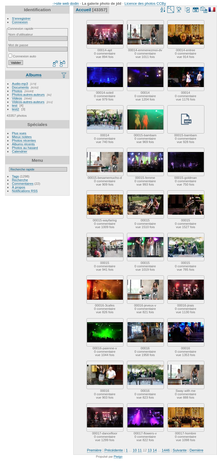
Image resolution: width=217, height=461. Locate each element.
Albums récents (23, 144)
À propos (18, 187)
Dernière (196, 450)
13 (150, 450)
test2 (15, 109)
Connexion (20, 22)
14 (155, 450)
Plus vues (19, 133)
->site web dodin (65, 3)
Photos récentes (24, 140)
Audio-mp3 (20, 83)
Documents (20, 87)
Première (94, 450)
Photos (17, 91)
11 (140, 450)
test (14, 105)
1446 (166, 450)
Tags (15, 176)
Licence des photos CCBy (145, 3)
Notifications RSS (25, 191)
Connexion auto (22, 56)
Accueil (83, 9)
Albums (34, 74)
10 (135, 450)
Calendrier (19, 151)
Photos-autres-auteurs (28, 94)
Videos (17, 98)
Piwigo (118, 456)
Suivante (180, 450)
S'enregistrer (21, 18)
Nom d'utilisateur (20, 34)
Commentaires (23, 183)
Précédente (113, 450)
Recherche (20, 180)
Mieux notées (22, 137)
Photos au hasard (25, 147)
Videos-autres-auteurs (28, 102)
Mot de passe (18, 45)
